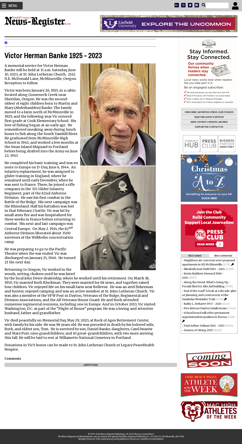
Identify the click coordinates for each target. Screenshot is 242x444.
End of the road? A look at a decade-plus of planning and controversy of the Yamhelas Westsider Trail (208, 295)
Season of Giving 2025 (197, 330)
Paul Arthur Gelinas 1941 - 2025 (203, 325)
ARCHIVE (222, 122)
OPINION (211, 122)
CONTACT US (215, 127)
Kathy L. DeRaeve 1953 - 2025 (201, 303)
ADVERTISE (202, 112)
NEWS (192, 122)
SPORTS (201, 122)
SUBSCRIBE (189, 112)
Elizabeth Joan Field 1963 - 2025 (203, 269)
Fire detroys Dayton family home (204, 308)
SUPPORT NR (200, 127)
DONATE (228, 112)
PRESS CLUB (216, 112)
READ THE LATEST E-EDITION (208, 117)
